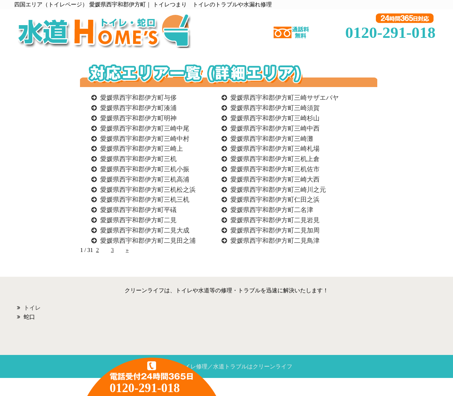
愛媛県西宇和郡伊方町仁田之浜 (275, 199)
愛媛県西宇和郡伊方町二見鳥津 (275, 240)
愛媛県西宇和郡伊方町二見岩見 (275, 220)
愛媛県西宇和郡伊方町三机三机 (144, 199)
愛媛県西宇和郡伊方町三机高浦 (144, 179)
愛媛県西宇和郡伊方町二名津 (271, 209)
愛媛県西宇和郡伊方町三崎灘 (271, 138)
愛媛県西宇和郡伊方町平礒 (138, 209)
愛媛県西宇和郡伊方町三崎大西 (275, 179)
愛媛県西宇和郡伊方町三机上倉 (275, 158)
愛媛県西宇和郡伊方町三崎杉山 (275, 118)
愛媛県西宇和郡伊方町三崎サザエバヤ (284, 97)
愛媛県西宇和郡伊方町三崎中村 (144, 138)
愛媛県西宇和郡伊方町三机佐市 (275, 169)
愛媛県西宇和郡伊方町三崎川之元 (278, 189)
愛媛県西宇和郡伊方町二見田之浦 (148, 240)
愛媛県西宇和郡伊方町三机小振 (144, 169)
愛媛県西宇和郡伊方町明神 (138, 118)
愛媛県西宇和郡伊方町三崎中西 (275, 128)
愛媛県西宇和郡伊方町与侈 (138, 97)
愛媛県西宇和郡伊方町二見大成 (144, 230)
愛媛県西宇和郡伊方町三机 (138, 158)
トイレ (32, 308)
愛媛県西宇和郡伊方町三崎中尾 (144, 128)
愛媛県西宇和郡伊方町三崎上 (141, 148)
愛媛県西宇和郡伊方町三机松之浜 (148, 189)
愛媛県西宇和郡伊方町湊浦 (138, 107)
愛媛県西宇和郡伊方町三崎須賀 (275, 107)
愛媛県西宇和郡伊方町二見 (138, 220)
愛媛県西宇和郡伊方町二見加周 (275, 230)
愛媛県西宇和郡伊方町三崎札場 (275, 148)
